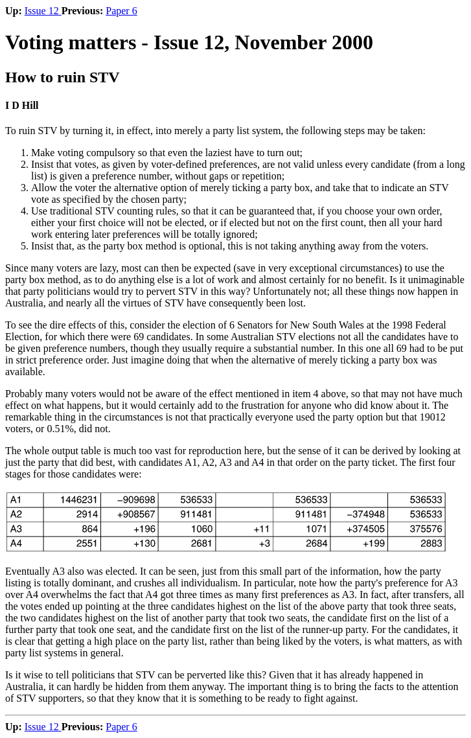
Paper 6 (121, 10)
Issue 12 (43, 10)
